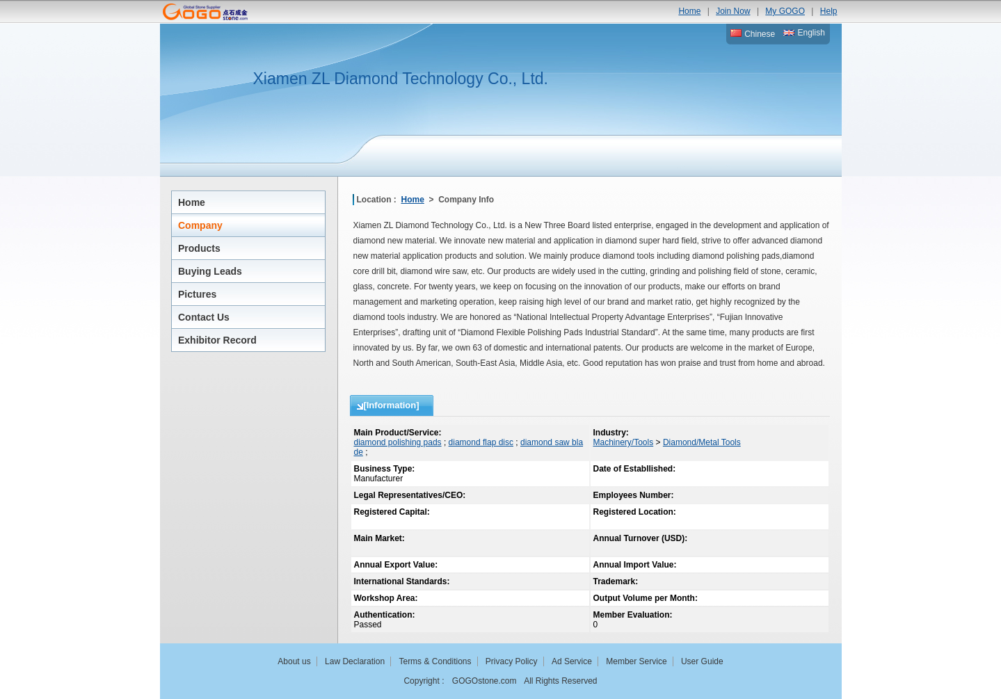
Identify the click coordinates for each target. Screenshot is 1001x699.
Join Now (733, 11)
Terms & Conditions (435, 661)
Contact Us (204, 317)
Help (829, 11)
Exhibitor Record (217, 340)
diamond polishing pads (398, 442)
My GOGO (785, 11)
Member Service (636, 661)
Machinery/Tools (623, 442)
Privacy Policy (512, 661)
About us (294, 661)
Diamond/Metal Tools (702, 442)
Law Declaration (355, 661)
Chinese (752, 34)
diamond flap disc (481, 442)
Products (199, 248)
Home (689, 11)
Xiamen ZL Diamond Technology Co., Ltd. (400, 79)
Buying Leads (210, 271)
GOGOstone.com (484, 681)
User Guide (702, 661)
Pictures (197, 294)
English (804, 33)
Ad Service (572, 661)
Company (200, 225)
